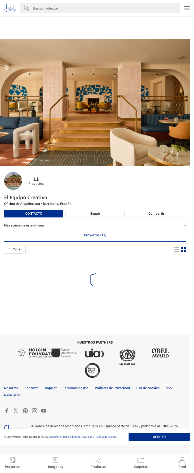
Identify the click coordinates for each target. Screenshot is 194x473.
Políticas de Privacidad (80, 437)
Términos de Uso (58, 437)
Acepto (159, 437)
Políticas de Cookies (105, 437)
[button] (15, 249)
